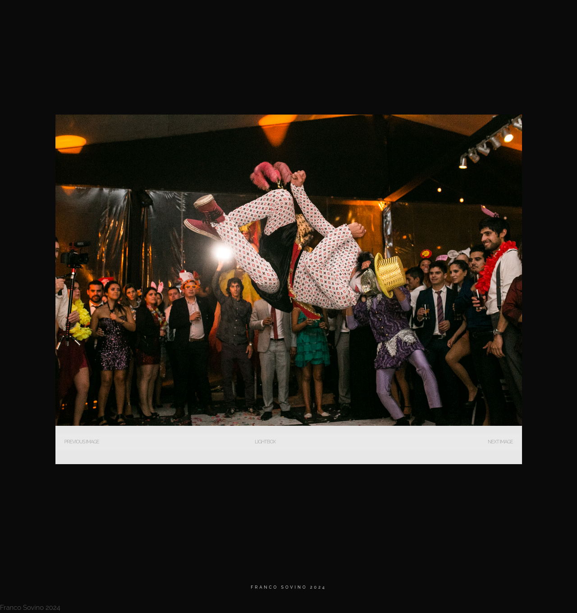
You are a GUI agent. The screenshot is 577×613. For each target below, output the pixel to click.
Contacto (500, 18)
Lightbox (265, 442)
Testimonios (450, 18)
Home (325, 18)
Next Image (500, 442)
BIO (410, 18)
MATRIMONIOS (369, 18)
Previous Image (81, 442)
